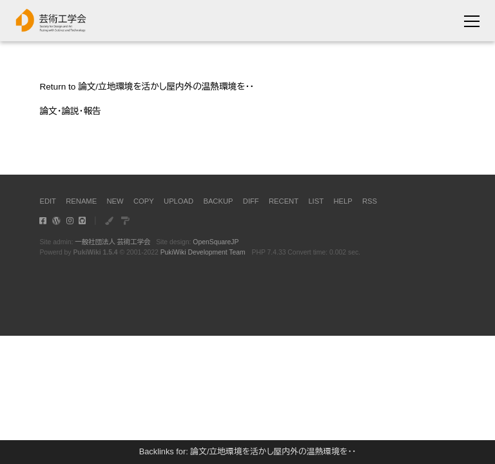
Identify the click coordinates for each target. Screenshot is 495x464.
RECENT (283, 201)
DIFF (251, 201)
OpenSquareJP (215, 242)
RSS (369, 201)
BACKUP (218, 201)
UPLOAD (178, 201)
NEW (115, 201)
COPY (143, 201)
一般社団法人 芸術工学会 (112, 242)
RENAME (81, 201)
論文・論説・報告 (70, 111)
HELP (342, 201)
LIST (316, 201)
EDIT (47, 201)
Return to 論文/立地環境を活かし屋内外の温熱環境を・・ (146, 87)
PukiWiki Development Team (203, 252)
